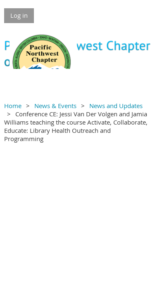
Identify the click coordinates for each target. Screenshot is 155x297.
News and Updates (116, 105)
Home (12, 105)
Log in (19, 15)
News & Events (55, 105)
